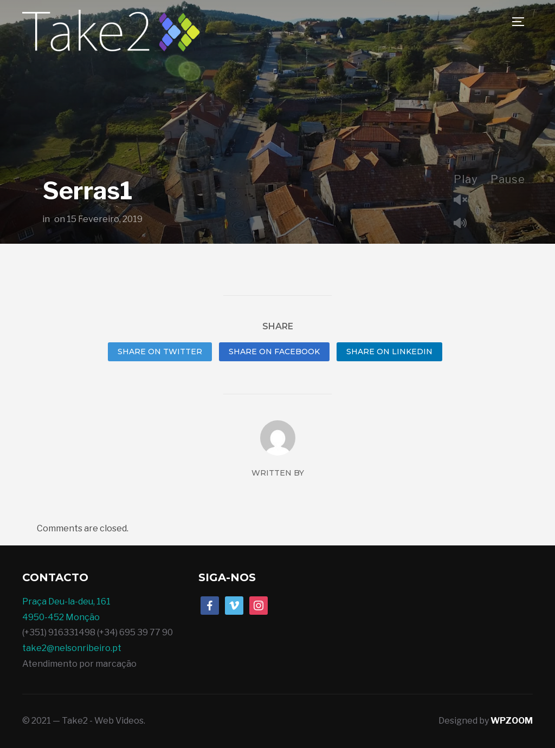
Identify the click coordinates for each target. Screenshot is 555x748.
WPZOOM (512, 721)
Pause (508, 179)
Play (466, 179)
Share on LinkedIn (389, 351)
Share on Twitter (160, 351)
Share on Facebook (274, 351)
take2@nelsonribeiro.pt (71, 648)
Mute (464, 224)
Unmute (464, 200)
